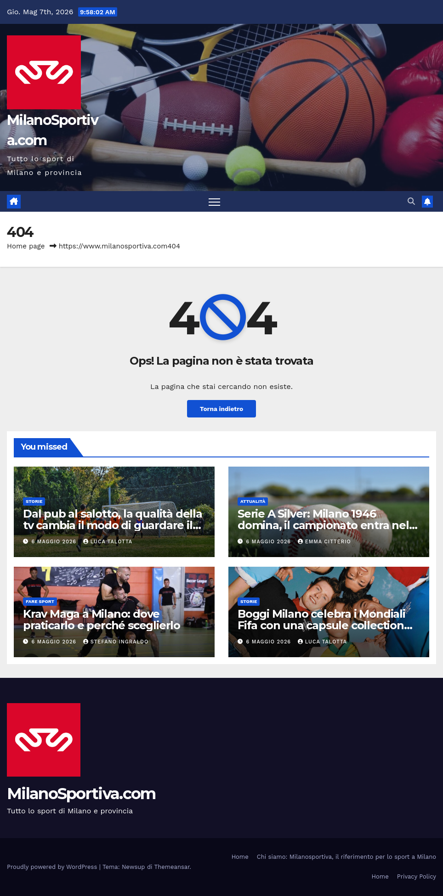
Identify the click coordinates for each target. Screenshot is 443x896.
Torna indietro (221, 408)
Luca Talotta (107, 542)
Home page (26, 246)
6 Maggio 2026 (55, 542)
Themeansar (172, 866)
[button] (411, 201)
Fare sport (40, 601)
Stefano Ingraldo (116, 642)
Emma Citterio (324, 542)
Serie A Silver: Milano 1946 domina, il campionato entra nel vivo (323, 525)
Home (240, 857)
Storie (34, 501)
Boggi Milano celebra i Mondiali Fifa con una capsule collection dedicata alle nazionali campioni (324, 626)
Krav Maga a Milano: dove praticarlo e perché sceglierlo (101, 620)
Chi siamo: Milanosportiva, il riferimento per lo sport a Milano (346, 857)
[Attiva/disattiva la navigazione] (214, 202)
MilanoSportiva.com (81, 794)
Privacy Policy (416, 876)
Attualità (252, 501)
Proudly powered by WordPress (53, 866)
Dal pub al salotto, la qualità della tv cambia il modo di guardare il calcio (112, 525)
